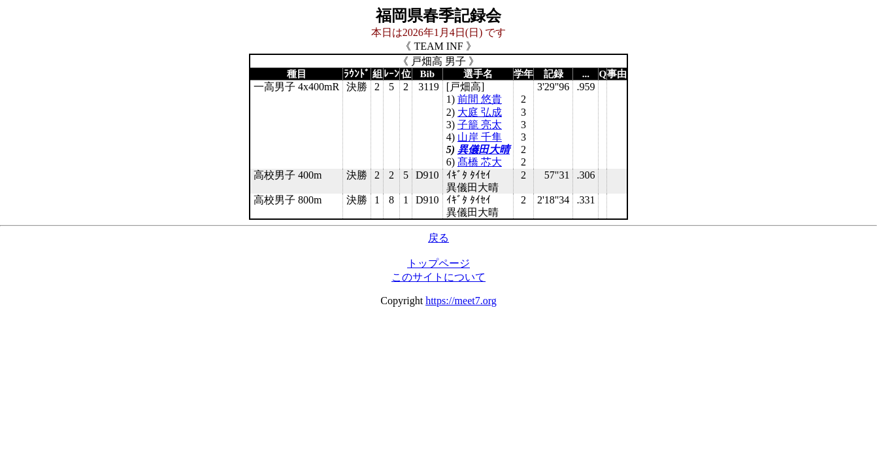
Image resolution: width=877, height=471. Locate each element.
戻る (438, 237)
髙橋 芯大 (479, 161)
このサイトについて (438, 277)
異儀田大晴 (483, 149)
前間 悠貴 (479, 99)
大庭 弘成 (479, 112)
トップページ (438, 263)
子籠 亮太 (479, 124)
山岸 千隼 (479, 137)
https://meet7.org (461, 300)
